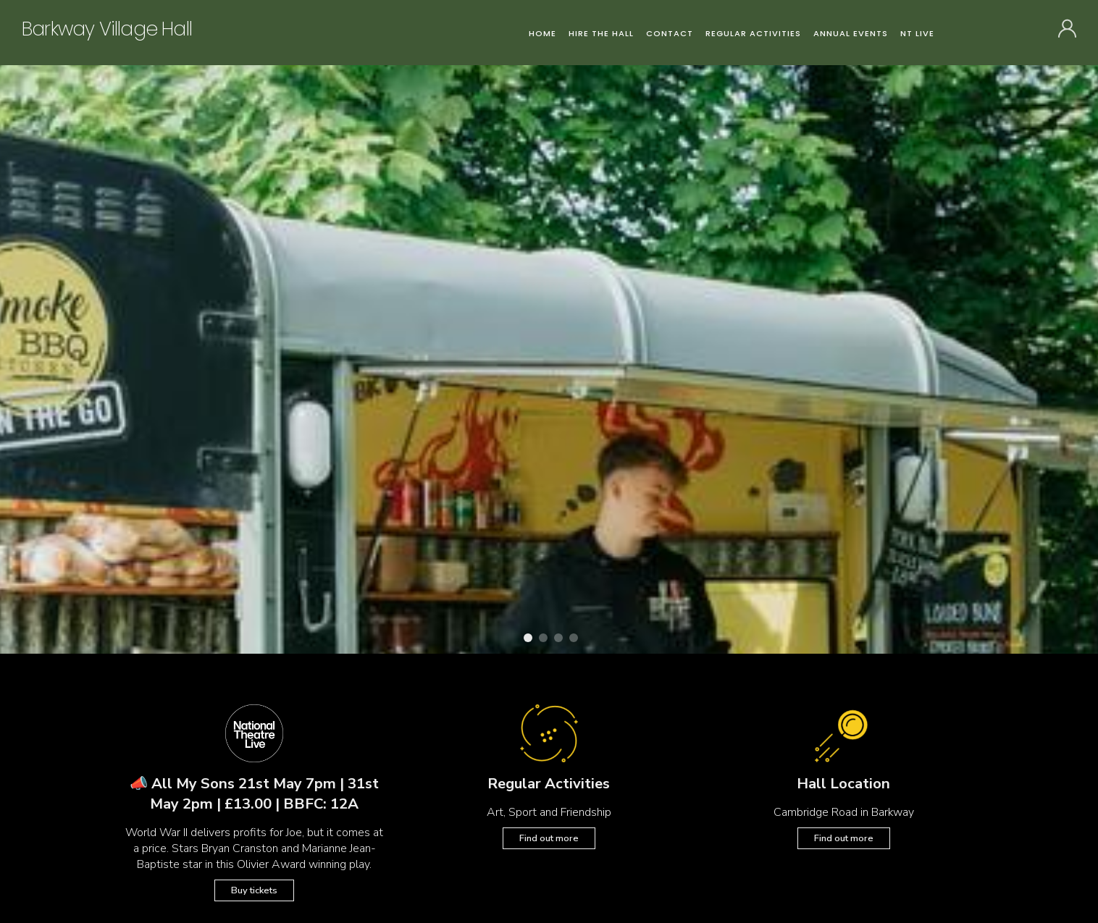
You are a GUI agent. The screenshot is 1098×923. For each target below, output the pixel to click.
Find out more (549, 838)
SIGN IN (1066, 31)
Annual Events (850, 33)
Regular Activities (753, 33)
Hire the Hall (601, 33)
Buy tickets (254, 890)
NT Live (917, 33)
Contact (669, 33)
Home (542, 33)
